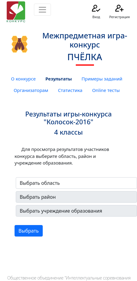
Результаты (58, 79)
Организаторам (31, 90)
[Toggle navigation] (42, 10)
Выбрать (28, 230)
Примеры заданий (102, 79)
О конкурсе (23, 79)
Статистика (70, 90)
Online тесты (106, 90)
